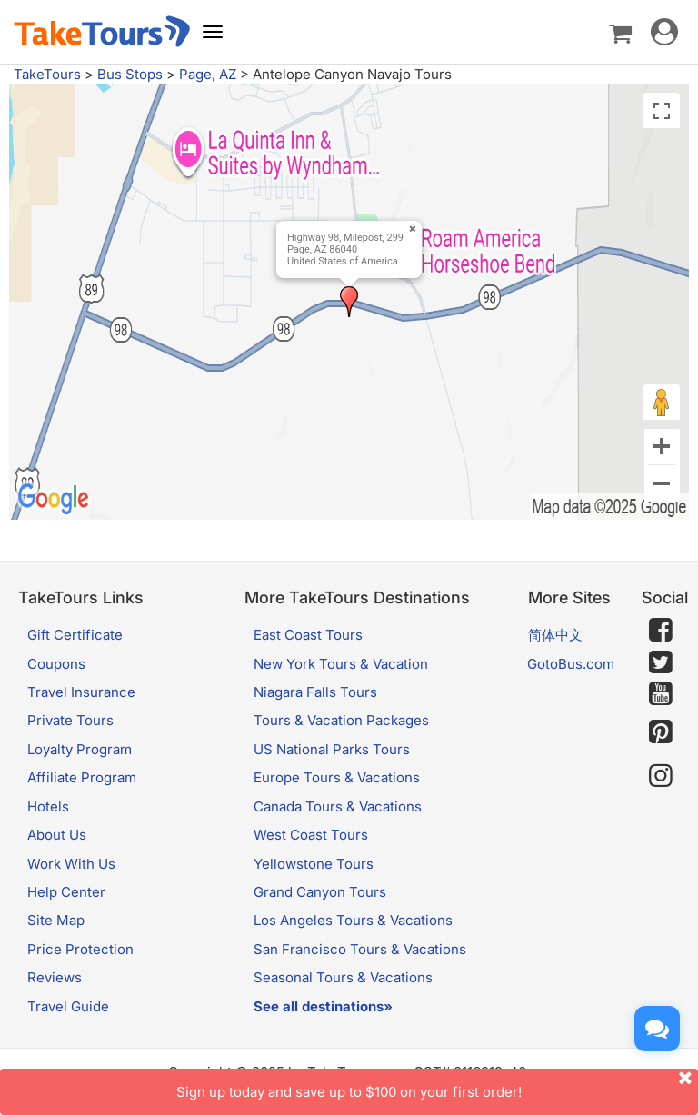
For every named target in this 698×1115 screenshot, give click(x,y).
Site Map (56, 920)
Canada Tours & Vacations (338, 806)
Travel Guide (68, 1006)
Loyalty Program (79, 749)
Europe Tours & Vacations (337, 777)
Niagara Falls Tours (315, 692)
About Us (56, 834)
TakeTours (47, 74)
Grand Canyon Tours (320, 892)
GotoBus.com (570, 663)
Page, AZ (207, 74)
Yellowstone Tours (314, 863)
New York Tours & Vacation (341, 663)
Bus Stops (130, 74)
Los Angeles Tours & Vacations (353, 920)
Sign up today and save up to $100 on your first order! (437, 1084)
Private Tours (70, 720)
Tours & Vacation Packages (341, 720)
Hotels (48, 806)
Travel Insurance (81, 692)
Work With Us (71, 863)
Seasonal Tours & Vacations (343, 977)
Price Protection (80, 949)
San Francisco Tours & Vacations (360, 949)
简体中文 (555, 634)
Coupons (56, 663)
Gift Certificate (75, 634)
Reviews (54, 977)
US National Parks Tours (332, 749)
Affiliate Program (81, 777)
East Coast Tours (308, 634)
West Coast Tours (311, 834)
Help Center (66, 892)
